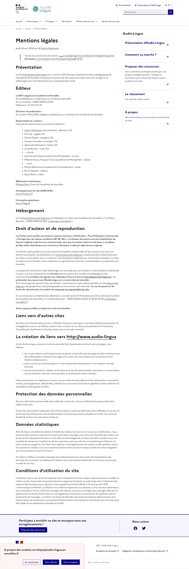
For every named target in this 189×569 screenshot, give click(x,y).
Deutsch (90, 55)
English (100, 55)
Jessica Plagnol (23, 203)
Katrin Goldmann (50, 48)
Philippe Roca (22, 184)
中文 (80, 58)
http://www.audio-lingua (35, 74)
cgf (75, 55)
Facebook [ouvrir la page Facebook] (135, 528)
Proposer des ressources (33, 529)
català (69, 55)
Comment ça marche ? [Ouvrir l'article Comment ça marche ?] (140, 55)
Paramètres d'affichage (100, 562)
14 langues (49, 21)
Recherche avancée (110, 21)
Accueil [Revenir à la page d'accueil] (19, 21)
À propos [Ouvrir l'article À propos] (131, 112)
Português (61, 58)
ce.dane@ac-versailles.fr (59, 221)
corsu (82, 55)
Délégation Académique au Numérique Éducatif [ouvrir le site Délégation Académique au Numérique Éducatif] (144, 551)
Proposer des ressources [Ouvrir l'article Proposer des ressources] (142, 66)
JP (39, 48)
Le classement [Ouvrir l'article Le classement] (135, 94)
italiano (46, 58)
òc (53, 58)
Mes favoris (67, 21)
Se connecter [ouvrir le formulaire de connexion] (125, 5)
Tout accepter (70, 562)
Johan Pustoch (23, 193)
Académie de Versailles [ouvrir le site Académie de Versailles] (106, 551)
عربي (61, 55)
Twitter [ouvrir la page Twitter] (144, 528)
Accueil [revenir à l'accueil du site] (18, 28)
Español (109, 55)
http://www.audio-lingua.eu (36, 218)
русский (72, 58)
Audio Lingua (32, 21)
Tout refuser (51, 562)
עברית (38, 58)
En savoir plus (32, 562)
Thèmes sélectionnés (85, 21)
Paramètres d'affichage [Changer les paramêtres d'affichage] (149, 5)
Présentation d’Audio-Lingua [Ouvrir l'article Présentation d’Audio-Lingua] (144, 43)
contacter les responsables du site (71, 289)
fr (169, 5)
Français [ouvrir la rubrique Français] (28, 28)
